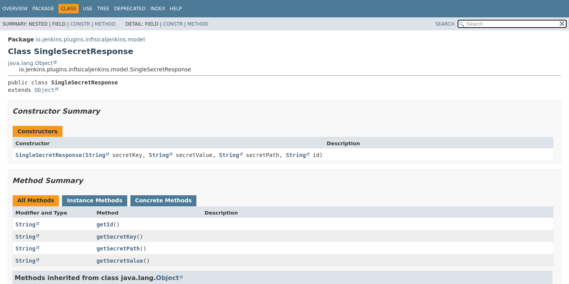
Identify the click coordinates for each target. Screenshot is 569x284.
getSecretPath (118, 248)
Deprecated (130, 8)
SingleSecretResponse (48, 155)
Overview (15, 8)
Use (87, 8)
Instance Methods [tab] (94, 200)
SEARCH (445, 24)
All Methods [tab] (35, 200)
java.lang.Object (30, 63)
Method (105, 24)
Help (176, 8)
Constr (80, 24)
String (95, 155)
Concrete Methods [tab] (163, 200)
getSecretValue (119, 261)
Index (157, 8)
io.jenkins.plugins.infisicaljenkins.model (90, 39)
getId (104, 224)
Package (43, 8)
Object (44, 90)
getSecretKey (116, 237)
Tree (103, 8)
